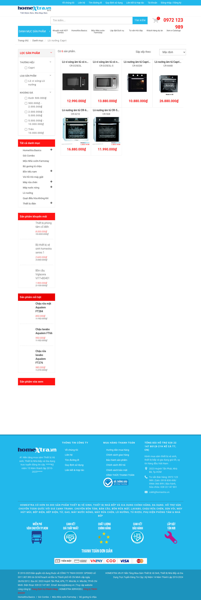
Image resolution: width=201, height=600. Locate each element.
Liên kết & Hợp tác (135, 2)
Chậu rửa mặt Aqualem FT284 (43, 298)
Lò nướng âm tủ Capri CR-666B (172, 52)
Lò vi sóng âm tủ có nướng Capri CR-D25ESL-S (119, 52)
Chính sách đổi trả (115, 455)
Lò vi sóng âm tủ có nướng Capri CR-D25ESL (87, 52)
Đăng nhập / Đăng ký (171, 2)
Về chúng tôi (68, 2)
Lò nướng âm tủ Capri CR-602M (142, 52)
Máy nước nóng (31, 178)
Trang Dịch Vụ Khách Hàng (44, 579)
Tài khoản (152, 2)
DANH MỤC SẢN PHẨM (34, 22)
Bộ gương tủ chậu (32, 157)
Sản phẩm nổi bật (30, 287)
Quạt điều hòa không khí (36, 189)
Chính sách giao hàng (117, 445)
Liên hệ (81, 2)
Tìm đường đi (95, 2)
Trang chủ (23, 31)
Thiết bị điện (29, 194)
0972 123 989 (173, 14)
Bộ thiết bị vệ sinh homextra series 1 (44, 239)
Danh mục (37, 31)
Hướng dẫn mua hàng (117, 440)
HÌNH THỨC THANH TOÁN (120, 465)
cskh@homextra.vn (159, 482)
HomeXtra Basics (32, 141)
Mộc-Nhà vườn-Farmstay (36, 151)
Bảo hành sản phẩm (116, 450)
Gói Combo (29, 146)
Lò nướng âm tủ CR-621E (76, 100)
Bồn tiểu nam (30, 162)
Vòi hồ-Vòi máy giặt (33, 167)
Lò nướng (28, 183)
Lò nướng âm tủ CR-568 (106, 100)
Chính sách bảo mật (116, 460)
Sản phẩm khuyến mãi (33, 207)
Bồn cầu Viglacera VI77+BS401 (43, 265)
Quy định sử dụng (114, 2)
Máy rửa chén (30, 173)
